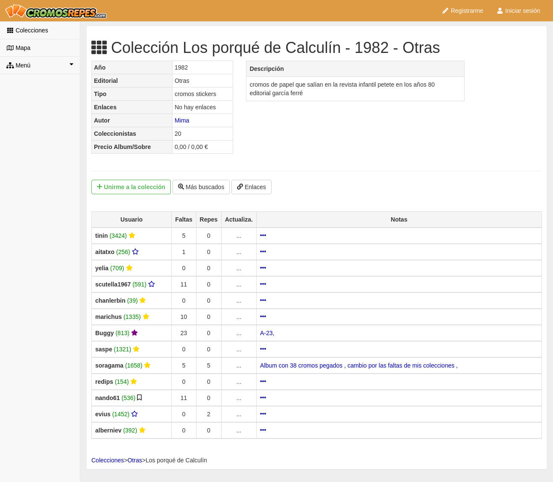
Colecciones (27, 30)
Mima (182, 120)
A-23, (267, 333)
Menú (39, 65)
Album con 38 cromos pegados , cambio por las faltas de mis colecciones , (359, 365)
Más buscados (201, 187)
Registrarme (462, 10)
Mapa (18, 47)
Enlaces (251, 187)
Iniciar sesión (518, 10)
